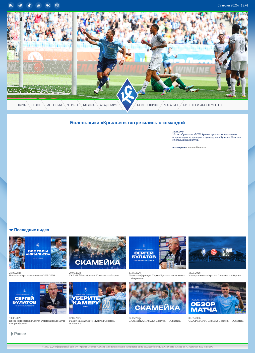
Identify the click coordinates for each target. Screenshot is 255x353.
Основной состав (196, 147)
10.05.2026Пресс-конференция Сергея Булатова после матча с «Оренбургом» (37, 321)
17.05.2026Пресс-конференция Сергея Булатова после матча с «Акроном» (157, 275)
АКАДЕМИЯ (108, 105)
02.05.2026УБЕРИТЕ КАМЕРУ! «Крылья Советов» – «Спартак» (93, 321)
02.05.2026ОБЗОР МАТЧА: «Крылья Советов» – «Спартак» (216, 319)
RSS (11, 5)
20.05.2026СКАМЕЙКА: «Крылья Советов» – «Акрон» (94, 274)
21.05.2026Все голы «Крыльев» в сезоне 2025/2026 (32, 274)
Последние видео (31, 230)
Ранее (20, 334)
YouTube (39, 5)
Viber (57, 5)
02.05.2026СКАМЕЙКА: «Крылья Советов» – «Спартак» (155, 319)
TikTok (30, 5)
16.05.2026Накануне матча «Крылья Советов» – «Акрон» (215, 274)
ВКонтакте (48, 5)
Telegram (20, 5)
